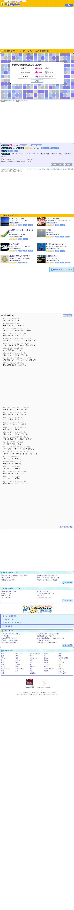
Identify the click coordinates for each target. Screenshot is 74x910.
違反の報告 (68, 164)
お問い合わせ (52, 692)
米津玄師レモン (51, 256)
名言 (2, 673)
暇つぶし (47, 666)
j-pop (15, 151)
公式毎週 (32, 673)
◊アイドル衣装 (5, 598)
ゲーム (3, 658)
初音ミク (47, 660)
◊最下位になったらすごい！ (45, 636)
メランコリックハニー (54, 218)
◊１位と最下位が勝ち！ (44, 640)
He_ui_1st (15, 145)
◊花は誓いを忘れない (43, 591)
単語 (31, 669)
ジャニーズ (33, 658)
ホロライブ (62, 673)
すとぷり (61, 669)
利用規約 (43, 692)
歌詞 (43, 148)
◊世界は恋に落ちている (8, 591)
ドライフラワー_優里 (16, 218)
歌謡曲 (11, 151)
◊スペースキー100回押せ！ (9, 642)
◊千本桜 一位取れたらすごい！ (11, 640)
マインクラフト (49, 669)
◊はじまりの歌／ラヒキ (8, 578)
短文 (31, 662)
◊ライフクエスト (6, 595)
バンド (60, 666)
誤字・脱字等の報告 (57, 164)
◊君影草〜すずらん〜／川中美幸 (47, 580)
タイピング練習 (63, 658)
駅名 (2, 660)
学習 (17, 666)
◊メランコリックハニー (44, 598)
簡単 (59, 654)
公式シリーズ (5, 669)
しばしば (61, 671)
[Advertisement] (37, 28)
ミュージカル (20, 669)
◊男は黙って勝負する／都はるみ (47, 576)
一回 (59, 660)
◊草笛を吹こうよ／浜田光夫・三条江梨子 (14, 576)
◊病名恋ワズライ (6, 593)
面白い (18, 664)
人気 (17, 671)
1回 (59, 664)
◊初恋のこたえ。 (42, 595)
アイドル (47, 664)
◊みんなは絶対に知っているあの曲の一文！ (50, 638)
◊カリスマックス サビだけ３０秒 (48, 634)
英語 (31, 671)
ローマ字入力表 (8, 619)
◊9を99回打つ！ (6, 636)
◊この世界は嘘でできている (45, 593)
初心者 (46, 662)
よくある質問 (7, 626)
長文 (17, 658)
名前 (2, 671)
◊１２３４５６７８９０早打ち (10, 634)
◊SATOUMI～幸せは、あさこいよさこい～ (50, 578)
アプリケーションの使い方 (12, 623)
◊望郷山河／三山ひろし (8, 580)
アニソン (61, 662)
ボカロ (46, 654)
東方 (31, 664)
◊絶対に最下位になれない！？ (10, 638)
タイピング (19, 654)
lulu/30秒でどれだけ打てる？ (19, 256)
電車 (2, 662)
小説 (2, 664)
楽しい (46, 658)
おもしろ (18, 660)
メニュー (69, 5)
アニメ (32, 656)
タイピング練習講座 (10, 616)
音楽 (2, 656)
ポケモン (32, 666)
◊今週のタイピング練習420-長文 (47, 642)
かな (47, 148)
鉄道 (59, 656)
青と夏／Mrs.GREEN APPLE (56, 244)
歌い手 (3, 666)
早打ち (18, 656)
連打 (31, 660)
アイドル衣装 (14, 244)
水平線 (48, 230)
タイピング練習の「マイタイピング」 (28, 692)
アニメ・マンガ (35, 654)
